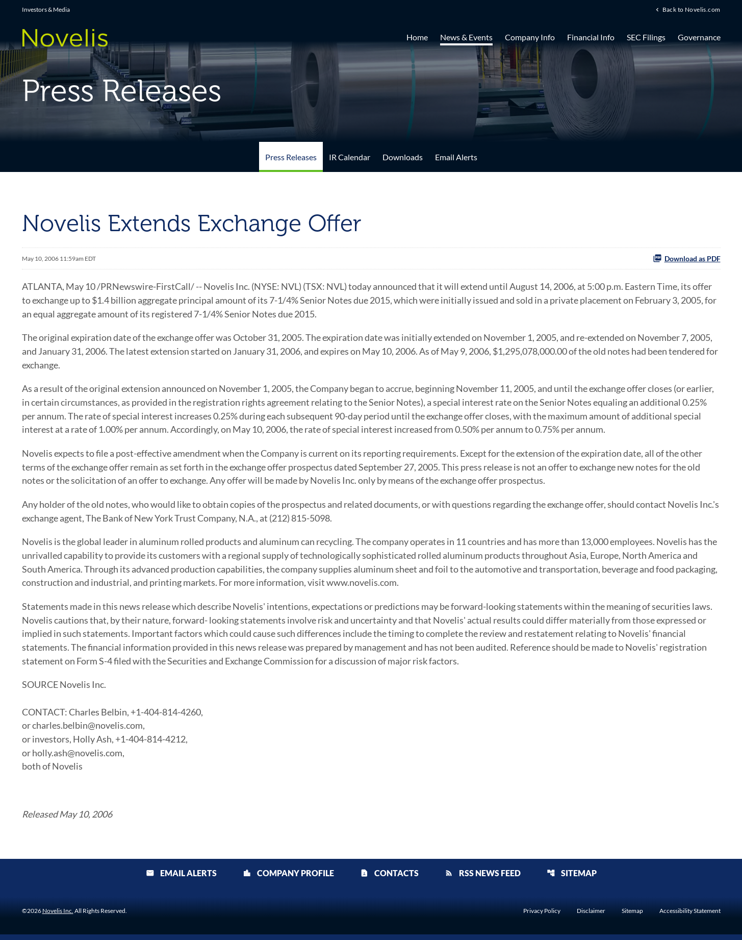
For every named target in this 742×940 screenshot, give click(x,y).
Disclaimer (591, 916)
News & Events (466, 37)
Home (417, 37)
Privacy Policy (541, 916)
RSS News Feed (483, 878)
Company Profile (288, 878)
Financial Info (591, 37)
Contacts (389, 878)
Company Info (530, 37)
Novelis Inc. (57, 916)
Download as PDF (687, 258)
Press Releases (291, 157)
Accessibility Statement (690, 916)
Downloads (402, 157)
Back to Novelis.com (691, 9)
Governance (699, 37)
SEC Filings (646, 37)
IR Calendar (349, 157)
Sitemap (572, 878)
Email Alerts (456, 157)
